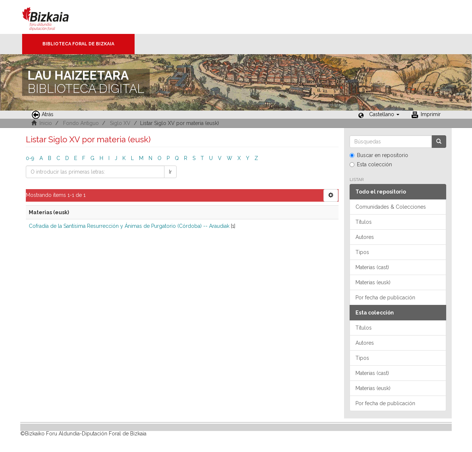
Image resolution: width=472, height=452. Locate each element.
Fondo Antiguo (81, 123)
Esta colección (371, 164)
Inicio (45, 123)
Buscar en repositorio (379, 155)
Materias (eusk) (373, 282)
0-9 (30, 158)
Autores (364, 237)
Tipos (362, 252)
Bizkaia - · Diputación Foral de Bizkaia (53, 17)
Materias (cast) (372, 267)
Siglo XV (120, 123)
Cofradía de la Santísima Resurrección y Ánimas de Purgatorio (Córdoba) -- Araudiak (129, 226)
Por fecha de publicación (385, 297)
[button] (384, 114)
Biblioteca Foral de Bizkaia (78, 43)
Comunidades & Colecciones (390, 207)
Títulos (363, 222)
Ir (170, 172)
